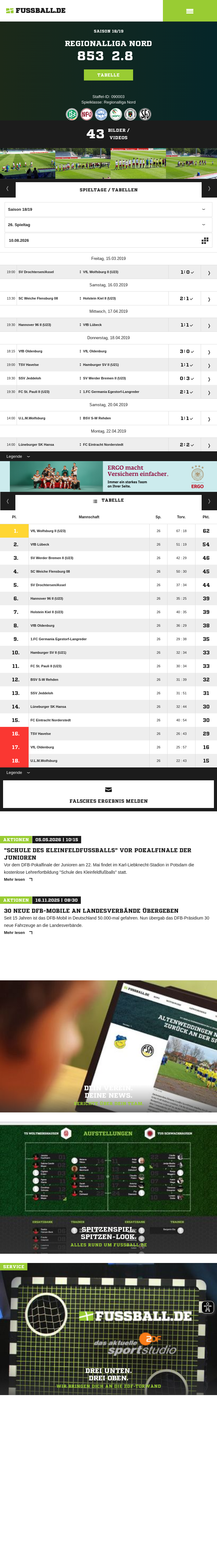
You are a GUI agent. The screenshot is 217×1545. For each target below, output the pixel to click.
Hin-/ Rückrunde (209, 501)
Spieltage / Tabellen (109, 190)
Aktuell (7, 188)
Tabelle (108, 75)
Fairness (7, 501)
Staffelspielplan (209, 188)
